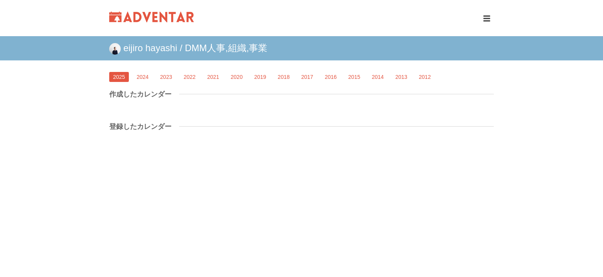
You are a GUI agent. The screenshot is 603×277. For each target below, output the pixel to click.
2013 (401, 77)
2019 (260, 77)
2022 (189, 77)
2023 (166, 77)
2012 (425, 77)
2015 (354, 77)
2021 (213, 77)
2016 (330, 77)
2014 (378, 77)
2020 (237, 77)
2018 (284, 77)
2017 (307, 77)
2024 (142, 77)
